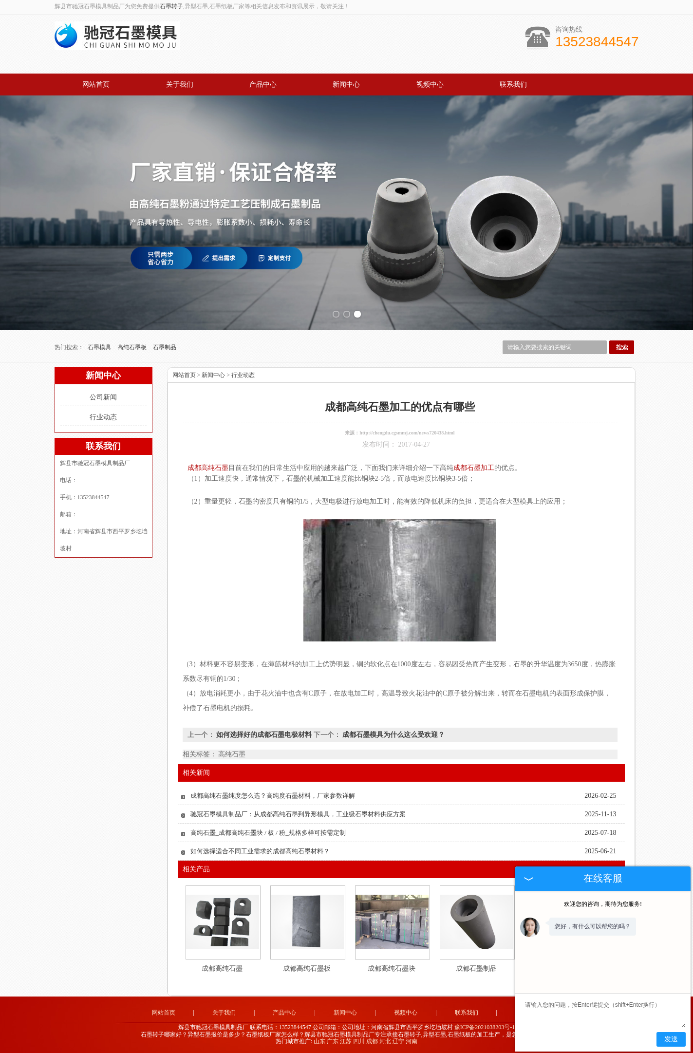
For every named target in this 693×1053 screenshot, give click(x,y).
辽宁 (398, 1041)
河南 (411, 1041)
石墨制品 (164, 347)
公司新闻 (103, 397)
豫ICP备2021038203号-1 (484, 1027)
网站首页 (96, 84)
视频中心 (430, 84)
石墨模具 (100, 347)
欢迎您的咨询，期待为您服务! (603, 904)
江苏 (346, 1041)
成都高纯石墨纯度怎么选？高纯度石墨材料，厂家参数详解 (272, 795)
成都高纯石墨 (222, 968)
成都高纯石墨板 (307, 968)
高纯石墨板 (132, 347)
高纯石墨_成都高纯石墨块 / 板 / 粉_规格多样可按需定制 (268, 832)
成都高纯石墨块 (391, 968)
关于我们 (179, 84)
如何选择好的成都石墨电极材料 (264, 734)
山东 (319, 1041)
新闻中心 (346, 84)
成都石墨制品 (476, 968)
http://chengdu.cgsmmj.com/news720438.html (406, 432)
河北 (385, 1041)
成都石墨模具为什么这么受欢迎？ (393, 734)
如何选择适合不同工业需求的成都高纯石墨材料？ (260, 851)
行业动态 (103, 417)
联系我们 (513, 84)
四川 (359, 1041)
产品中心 (263, 84)
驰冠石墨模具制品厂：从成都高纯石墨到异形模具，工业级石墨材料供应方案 (298, 814)
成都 (372, 1041)
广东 (332, 1041)
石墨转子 (171, 6)
